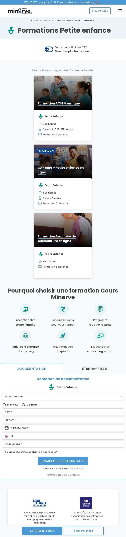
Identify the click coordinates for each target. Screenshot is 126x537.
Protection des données (63, 475)
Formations (55, 20)
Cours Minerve (39, 20)
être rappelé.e (83, 531)
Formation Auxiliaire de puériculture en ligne (57, 238)
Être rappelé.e (100, 10)
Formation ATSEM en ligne (59, 103)
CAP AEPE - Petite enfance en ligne (61, 169)
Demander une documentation (63, 461)
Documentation (42, 531)
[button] (63, 396)
